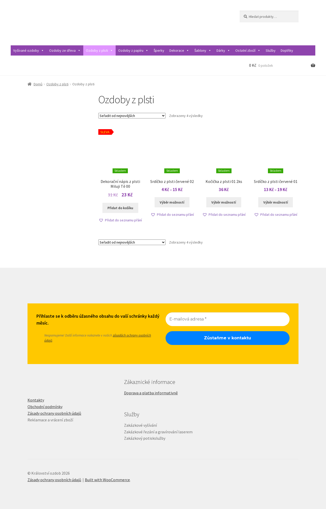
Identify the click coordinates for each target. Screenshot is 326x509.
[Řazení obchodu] (132, 115)
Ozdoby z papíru (133, 50)
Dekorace (179, 50)
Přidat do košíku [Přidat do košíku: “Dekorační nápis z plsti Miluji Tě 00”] (120, 208)
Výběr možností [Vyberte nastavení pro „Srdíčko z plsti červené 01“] (275, 202)
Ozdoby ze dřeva (65, 50)
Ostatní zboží (248, 50)
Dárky (223, 50)
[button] (120, 220)
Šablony (202, 50)
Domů (38, 84)
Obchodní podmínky (45, 406)
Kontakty (36, 400)
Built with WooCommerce (107, 479)
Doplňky (287, 50)
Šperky (159, 50)
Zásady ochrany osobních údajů (54, 413)
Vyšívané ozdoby (28, 50)
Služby (271, 50)
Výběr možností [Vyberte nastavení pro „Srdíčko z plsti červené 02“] (172, 202)
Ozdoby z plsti (99, 50)
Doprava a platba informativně (151, 392)
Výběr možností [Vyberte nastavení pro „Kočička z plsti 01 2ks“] (223, 202)
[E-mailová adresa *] (228, 319)
